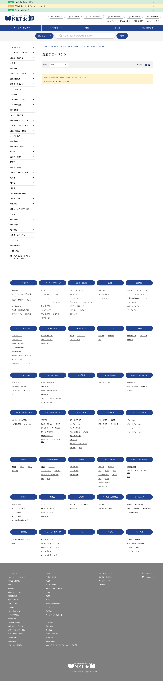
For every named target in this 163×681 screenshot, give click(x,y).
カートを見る (153, 21)
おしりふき (143, 336)
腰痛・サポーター (47, 547)
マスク (12, 214)
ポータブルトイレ (47, 402)
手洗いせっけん (75, 302)
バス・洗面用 (102, 420)
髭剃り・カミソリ (16, 84)
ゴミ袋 (12, 188)
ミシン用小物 (131, 302)
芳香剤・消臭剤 (16, 157)
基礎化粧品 (102, 290)
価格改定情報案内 (115, 17)
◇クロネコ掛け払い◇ (22, 10)
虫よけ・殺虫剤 (16, 167)
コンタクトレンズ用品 (19, 420)
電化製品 (13, 230)
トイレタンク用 (46, 471)
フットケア (28, 363)
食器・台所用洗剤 (75, 420)
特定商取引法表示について (108, 577)
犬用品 (129, 539)
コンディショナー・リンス (49, 294)
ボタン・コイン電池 (18, 508)
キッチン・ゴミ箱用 (47, 475)
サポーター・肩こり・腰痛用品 (51, 398)
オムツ (14, 394)
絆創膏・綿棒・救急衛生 (49, 390)
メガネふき (28, 424)
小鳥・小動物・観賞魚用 (135, 543)
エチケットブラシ (133, 306)
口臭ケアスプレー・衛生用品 (21, 314)
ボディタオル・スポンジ (78, 310)
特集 (87, 27)
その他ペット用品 (133, 547)
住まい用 (15, 471)
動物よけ (137, 508)
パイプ (29, 539)
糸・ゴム (130, 290)
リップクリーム (17, 340)
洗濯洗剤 (44, 420)
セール (117, 27)
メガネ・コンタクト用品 (19, 125)
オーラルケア (15, 47)
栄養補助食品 (131, 382)
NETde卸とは (147, 27)
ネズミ (107, 471)
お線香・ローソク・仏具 (19, 172)
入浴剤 (72, 306)
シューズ (43, 504)
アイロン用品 (55, 428)
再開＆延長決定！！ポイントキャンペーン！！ (30, 6)
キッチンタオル (75, 424)
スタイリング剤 (46, 310)
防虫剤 (12, 151)
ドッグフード (131, 551)
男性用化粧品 (15, 79)
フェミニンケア (16, 89)
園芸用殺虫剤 (102, 486)
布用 (48, 479)
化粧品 (12, 63)
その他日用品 (15, 245)
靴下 (58, 543)
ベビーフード (16, 390)
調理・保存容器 (75, 432)
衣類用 (14, 467)
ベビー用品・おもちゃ (19, 386)
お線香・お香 (131, 467)
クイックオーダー (56, 27)
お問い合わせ (152, 17)
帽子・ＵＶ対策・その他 (49, 555)
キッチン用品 (15, 136)
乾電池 (12, 178)
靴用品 (12, 183)
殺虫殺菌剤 (147, 508)
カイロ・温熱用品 (16, 115)
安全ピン (130, 298)
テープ (129, 294)
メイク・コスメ (103, 294)
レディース (81, 336)
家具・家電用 (102, 424)
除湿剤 (12, 162)
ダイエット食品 (132, 386)
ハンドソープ (87, 302)
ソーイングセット (133, 310)
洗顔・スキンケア (47, 340)
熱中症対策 (14, 110)
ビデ (99, 340)
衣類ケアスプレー (47, 436)
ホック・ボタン (142, 290)
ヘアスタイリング (47, 336)
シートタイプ (74, 471)
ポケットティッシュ (134, 424)
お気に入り (125, 21)
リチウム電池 (16, 512)
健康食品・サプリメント (19, 120)
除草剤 (129, 504)
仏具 (128, 477)
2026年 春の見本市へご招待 (24, 2)
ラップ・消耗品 (75, 428)
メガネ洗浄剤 (16, 424)
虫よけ (107, 479)
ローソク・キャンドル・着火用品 (137, 471)
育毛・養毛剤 (45, 306)
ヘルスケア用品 (16, 105)
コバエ (114, 475)
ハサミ (145, 298)
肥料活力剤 (139, 504)
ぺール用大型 (83, 504)
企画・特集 (14, 251)
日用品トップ (55, 46)
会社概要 (149, 573)
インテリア (14, 240)
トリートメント (46, 298)
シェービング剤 (75, 340)
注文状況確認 (134, 17)
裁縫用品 (13, 68)
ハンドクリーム (17, 336)
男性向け (56, 314)
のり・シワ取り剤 (47, 432)
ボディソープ (74, 298)
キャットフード (141, 551)
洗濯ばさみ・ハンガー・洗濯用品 (93, 46)
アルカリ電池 (16, 504)
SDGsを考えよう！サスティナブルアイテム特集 (20, 257)
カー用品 (101, 504)
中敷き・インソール (47, 508)
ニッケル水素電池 (18, 520)
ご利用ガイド (56, 17)
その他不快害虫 (103, 475)
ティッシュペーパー (134, 420)
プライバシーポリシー (106, 581)
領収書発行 (74, 17)
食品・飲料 (14, 224)
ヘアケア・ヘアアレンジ (19, 52)
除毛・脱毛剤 (16, 351)
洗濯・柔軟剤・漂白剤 (70, 46)
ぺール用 (72, 504)
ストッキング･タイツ (48, 539)
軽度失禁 (111, 336)
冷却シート (44, 386)
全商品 (44, 46)
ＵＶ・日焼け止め (18, 347)
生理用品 (101, 336)
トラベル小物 (102, 298)
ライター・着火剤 (18, 539)
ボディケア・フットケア (19, 73)
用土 (128, 508)
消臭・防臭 (44, 516)
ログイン (111, 21)
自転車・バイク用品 (105, 508)
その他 (129, 390)
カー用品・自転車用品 (18, 193)
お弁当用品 (73, 440)
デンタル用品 (16, 306)
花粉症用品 (44, 394)
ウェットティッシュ (134, 432)
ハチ (99, 479)
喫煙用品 (13, 204)
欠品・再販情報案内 (93, 17)
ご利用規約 (102, 585)
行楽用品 (72, 448)
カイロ (110, 382)
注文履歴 (138, 21)
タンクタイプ (74, 467)
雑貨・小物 (81, 306)
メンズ (72, 336)
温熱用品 (101, 382)
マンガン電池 (16, 516)
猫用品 (137, 539)
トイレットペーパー (134, 428)
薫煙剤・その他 (103, 482)
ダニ (110, 482)
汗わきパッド (16, 363)
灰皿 (13, 543)
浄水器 (85, 432)
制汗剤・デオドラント (19, 343)
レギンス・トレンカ (47, 543)
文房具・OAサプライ (17, 235)
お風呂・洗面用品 (16, 58)
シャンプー (44, 290)
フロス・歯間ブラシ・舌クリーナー (21, 301)
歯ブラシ (27, 310)
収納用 (56, 475)
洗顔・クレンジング (76, 290)
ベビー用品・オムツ (17, 99)
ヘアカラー (44, 302)
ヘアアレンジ (55, 302)
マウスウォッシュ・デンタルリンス (21, 295)
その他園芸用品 (132, 512)
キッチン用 (114, 424)
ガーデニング (15, 198)
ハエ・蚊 (101, 467)
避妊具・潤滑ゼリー (47, 382)
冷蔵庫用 (57, 471)
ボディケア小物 (17, 359)
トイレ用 (101, 428)
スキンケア (15, 382)
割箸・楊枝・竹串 (75, 436)
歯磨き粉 (15, 290)
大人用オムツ (131, 336)
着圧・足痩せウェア (47, 551)
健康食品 (144, 386)
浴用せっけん (74, 294)
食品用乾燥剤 (74, 475)
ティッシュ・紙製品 (17, 146)
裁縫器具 (136, 298)
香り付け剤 (44, 428)
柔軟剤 (58, 424)
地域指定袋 (73, 508)
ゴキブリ (111, 467)
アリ (99, 471)
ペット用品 (14, 219)
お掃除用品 (14, 141)
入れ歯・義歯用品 (18, 310)
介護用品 (13, 94)
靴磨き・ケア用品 (47, 512)
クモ (114, 471)
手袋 (80, 448)
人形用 (22, 467)
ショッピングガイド (105, 573)
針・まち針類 (139, 294)
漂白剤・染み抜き (47, 424)
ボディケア (44, 343)
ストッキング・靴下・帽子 (20, 209)
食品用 (30, 467)
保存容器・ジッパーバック (78, 444)
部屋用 (113, 420)
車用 (42, 479)
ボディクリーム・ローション (21, 355)
